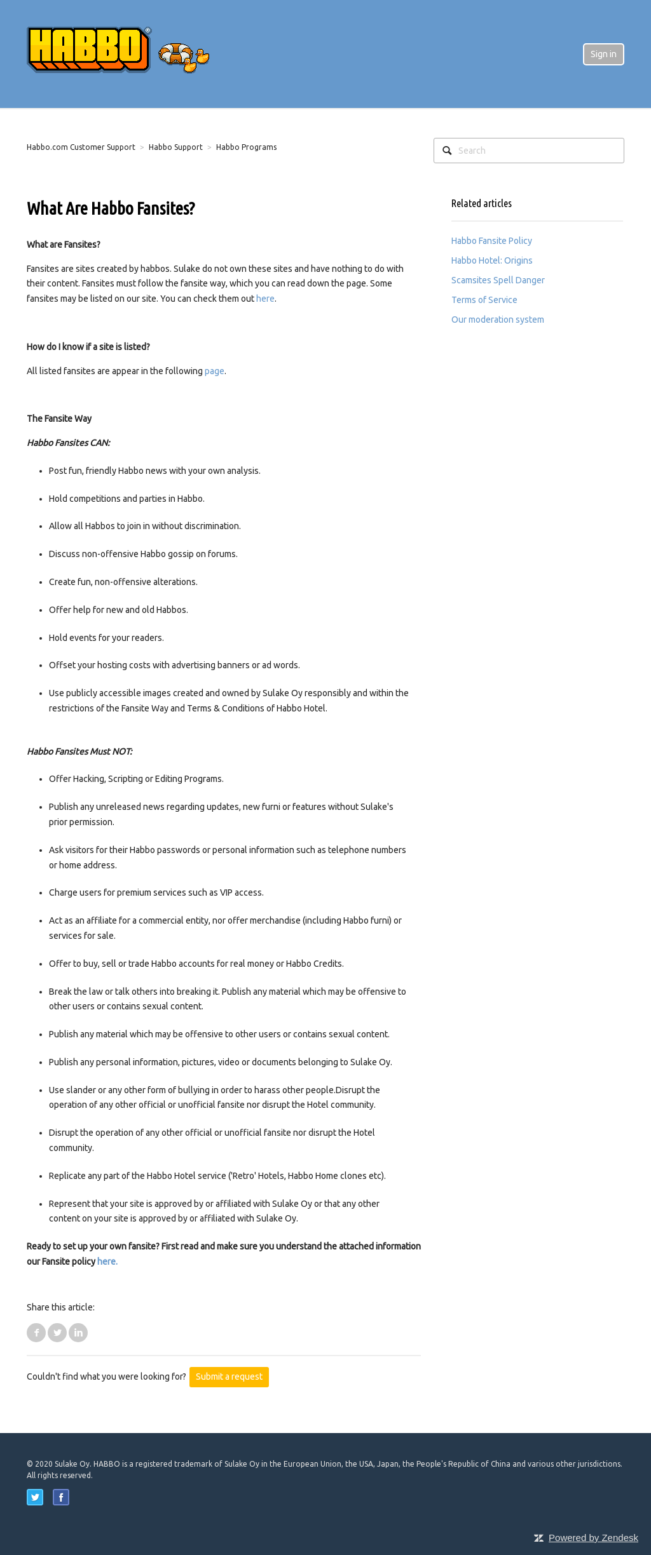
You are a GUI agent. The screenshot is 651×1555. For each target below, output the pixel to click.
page (214, 371)
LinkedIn (78, 1332)
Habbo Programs (246, 147)
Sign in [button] (604, 54)
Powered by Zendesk (593, 1537)
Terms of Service (484, 300)
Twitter (57, 1332)
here (265, 298)
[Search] (529, 150)
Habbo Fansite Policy (491, 241)
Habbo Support (176, 147)
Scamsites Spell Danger (498, 280)
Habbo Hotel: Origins (492, 260)
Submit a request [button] (229, 1376)
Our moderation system (497, 319)
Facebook (36, 1332)
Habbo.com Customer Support (81, 147)
